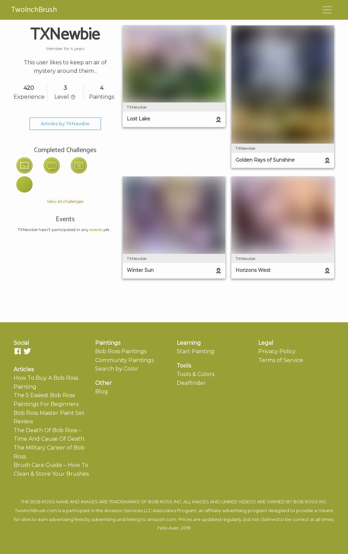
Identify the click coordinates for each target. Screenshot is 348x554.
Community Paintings (124, 360)
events (96, 229)
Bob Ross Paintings (120, 351)
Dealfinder (191, 383)
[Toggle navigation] (327, 10)
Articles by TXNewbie (65, 123)
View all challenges (65, 201)
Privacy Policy (277, 351)
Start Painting (195, 351)
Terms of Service (280, 360)
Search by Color (116, 368)
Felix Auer (168, 528)
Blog (101, 391)
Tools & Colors (195, 374)
